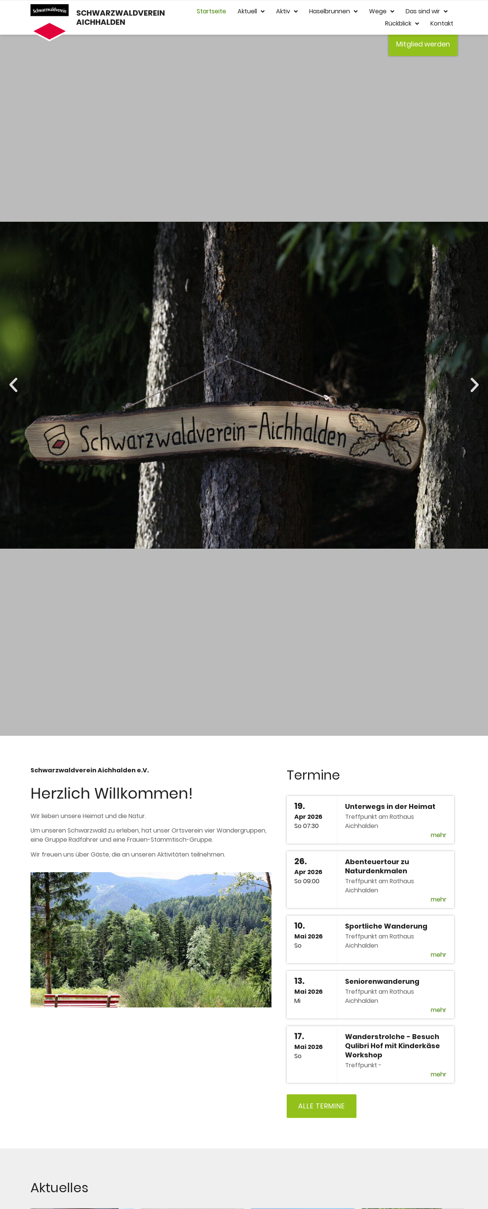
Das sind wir (427, 11)
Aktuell (251, 11)
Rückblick (402, 24)
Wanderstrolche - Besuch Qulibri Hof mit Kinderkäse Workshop (392, 1046)
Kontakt (441, 23)
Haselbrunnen (333, 11)
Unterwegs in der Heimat (390, 806)
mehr (438, 835)
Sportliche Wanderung (386, 926)
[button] (13, 385)
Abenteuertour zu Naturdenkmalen (377, 866)
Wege (381, 11)
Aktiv (287, 11)
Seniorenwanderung (382, 981)
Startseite (211, 11)
